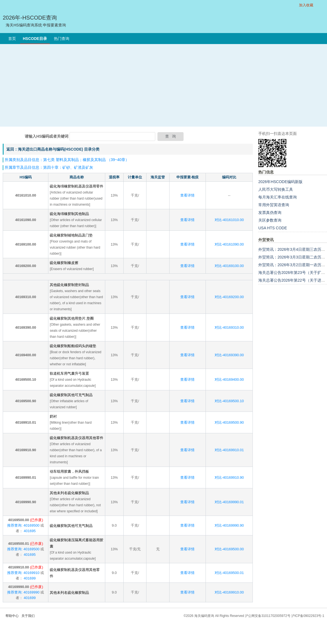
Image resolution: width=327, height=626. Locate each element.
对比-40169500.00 (229, 549)
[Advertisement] (163, 85)
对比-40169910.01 (229, 450)
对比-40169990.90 (229, 525)
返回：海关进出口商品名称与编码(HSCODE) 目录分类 (52, 149)
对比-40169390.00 (229, 355)
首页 (12, 38)
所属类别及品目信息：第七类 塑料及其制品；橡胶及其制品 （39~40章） (67, 159)
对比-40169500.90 (229, 422)
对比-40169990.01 (229, 502)
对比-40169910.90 (229, 477)
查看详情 (187, 195)
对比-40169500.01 (229, 573)
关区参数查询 (269, 220)
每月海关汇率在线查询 (277, 197)
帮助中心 (12, 616)
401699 (29, 578)
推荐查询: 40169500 (23, 525)
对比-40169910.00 (229, 592)
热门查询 (61, 38)
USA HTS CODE (272, 228)
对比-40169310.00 (229, 327)
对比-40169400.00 (229, 379)
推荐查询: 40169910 (23, 573)
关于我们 (28, 616)
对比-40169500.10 (229, 401)
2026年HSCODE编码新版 (280, 181)
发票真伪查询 (269, 212)
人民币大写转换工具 (275, 189)
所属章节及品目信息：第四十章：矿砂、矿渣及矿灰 (49, 167)
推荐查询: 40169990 (23, 592)
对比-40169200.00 (229, 297)
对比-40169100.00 (229, 266)
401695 (29, 531)
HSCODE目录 (35, 38)
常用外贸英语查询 (273, 205)
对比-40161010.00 (229, 220)
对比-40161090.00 (229, 244)
